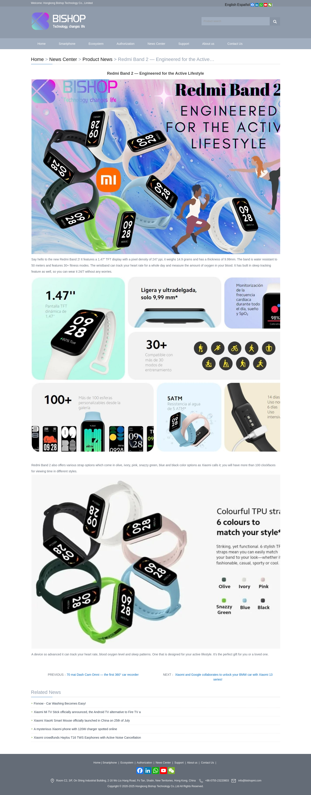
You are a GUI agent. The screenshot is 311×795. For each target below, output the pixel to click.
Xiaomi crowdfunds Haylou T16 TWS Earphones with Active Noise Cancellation (87, 737)
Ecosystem (96, 43)
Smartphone (67, 43)
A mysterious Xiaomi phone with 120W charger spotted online (75, 729)
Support (183, 43)
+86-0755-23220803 (217, 780)
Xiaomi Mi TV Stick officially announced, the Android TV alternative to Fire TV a (87, 712)
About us (208, 43)
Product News (98, 59)
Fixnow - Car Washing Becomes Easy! (60, 703)
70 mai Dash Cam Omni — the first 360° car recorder (103, 674)
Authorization (126, 43)
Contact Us (235, 43)
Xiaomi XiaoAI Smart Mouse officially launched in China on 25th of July (82, 720)
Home (42, 43)
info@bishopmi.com (249, 780)
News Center (156, 43)
